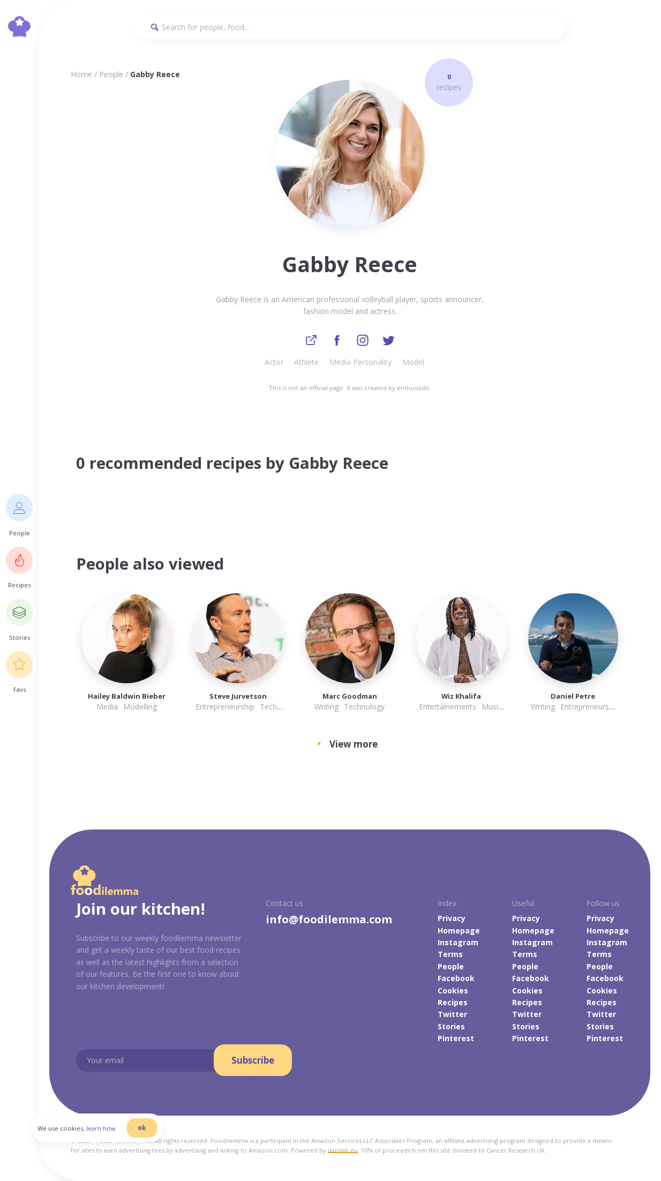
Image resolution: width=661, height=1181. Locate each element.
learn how (118, 1140)
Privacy (451, 920)
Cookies (453, 992)
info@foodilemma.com (329, 921)
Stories (451, 1028)
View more (353, 745)
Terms (450, 956)
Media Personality (360, 364)
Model (413, 364)
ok (159, 1139)
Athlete (306, 364)
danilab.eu (343, 1152)
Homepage (459, 932)
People (111, 74)
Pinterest (456, 1040)
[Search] (350, 27)
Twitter (452, 1016)
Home (81, 74)
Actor (274, 364)
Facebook (456, 980)
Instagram (458, 944)
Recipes (453, 1004)
